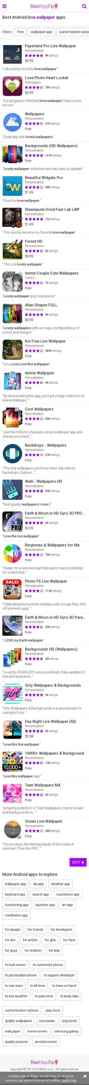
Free (20, 32)
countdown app (68, 894)
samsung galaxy (66, 1031)
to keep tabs (69, 996)
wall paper (12, 1031)
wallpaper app (41, 32)
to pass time (44, 996)
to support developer (59, 975)
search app (41, 894)
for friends (35, 929)
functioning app (16, 905)
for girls (50, 940)
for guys (11, 950)
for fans (69, 940)
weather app (60, 884)
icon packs (47, 1021)
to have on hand (64, 986)
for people (12, 929)
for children (33, 950)
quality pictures (16, 1042)
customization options (21, 1010)
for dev (10, 940)
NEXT (78, 862)
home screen (37, 1031)
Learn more (68, 1080)
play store (53, 1010)
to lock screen (15, 965)
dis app (38, 884)
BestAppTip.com (44, 6)
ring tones (69, 1021)
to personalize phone (21, 975)
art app (67, 905)
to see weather (16, 996)
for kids (54, 950)
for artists (30, 940)
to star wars (14, 986)
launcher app (45, 905)
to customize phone (48, 965)
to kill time (37, 986)
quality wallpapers (18, 1021)
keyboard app (15, 894)
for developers (61, 929)
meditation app (16, 915)
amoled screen (46, 1042)
